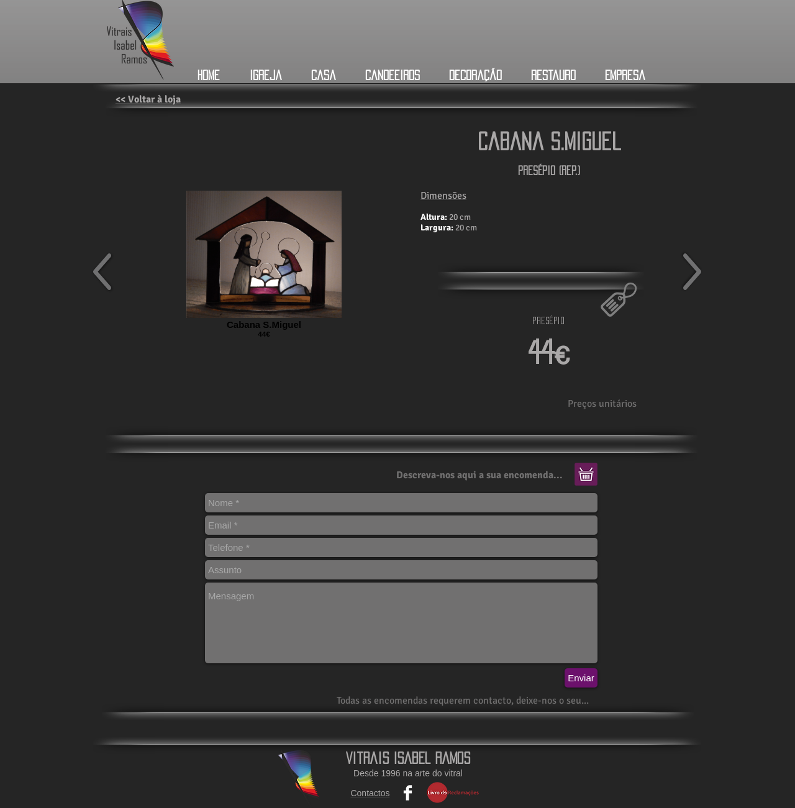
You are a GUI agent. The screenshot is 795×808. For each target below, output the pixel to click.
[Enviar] (581, 678)
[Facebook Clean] (408, 793)
